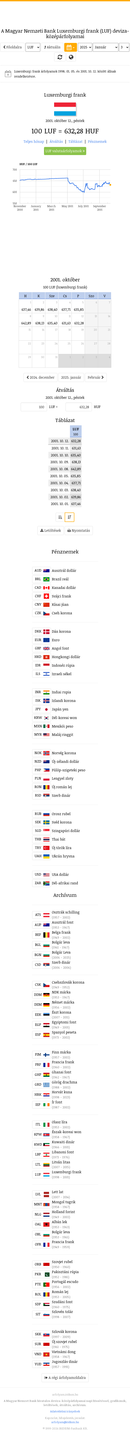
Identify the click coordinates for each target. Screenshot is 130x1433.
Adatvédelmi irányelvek (65, 1411)
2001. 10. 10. (60, 455)
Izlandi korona (64, 700)
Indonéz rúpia (63, 665)
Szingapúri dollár (66, 830)
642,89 (26, 323)
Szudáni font (62, 1301)
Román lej (60, 1291)
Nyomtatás (79, 530)
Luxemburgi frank (66, 1172)
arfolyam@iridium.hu (65, 1422)
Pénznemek (97, 141)
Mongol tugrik (63, 1202)
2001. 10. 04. (59, 483)
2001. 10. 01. (60, 503)
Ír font (57, 1102)
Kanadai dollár (64, 587)
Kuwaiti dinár (63, 1142)
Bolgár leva (61, 942)
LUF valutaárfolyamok (65, 150)
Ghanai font (61, 1072)
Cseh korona (62, 613)
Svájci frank (61, 596)
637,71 (66, 309)
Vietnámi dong (64, 1351)
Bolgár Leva (61, 952)
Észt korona (61, 1012)
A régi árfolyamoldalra (65, 1377)
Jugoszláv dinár (65, 1361)
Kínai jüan (60, 604)
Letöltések (50, 530)
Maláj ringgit (62, 734)
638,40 (52, 309)
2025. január (71, 377)
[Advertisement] (65, 12)
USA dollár (60, 874)
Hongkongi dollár (66, 656)
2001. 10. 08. (59, 468)
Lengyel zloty (62, 778)
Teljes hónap (34, 141)
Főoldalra (12, 47)
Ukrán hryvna (63, 856)
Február (96, 377)
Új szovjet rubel (64, 1341)
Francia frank (63, 1062)
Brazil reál (60, 579)
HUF (97, 406)
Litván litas (61, 1162)
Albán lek (59, 1221)
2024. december (40, 377)
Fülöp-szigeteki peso (68, 770)
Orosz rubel (61, 813)
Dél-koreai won (64, 717)
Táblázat (75, 141)
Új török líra (61, 847)
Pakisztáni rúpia (65, 1271)
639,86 (39, 309)
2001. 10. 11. (60, 448)
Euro (56, 640)
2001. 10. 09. (59, 461)
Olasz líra (59, 1122)
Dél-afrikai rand (65, 883)
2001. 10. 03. (60, 490)
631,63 (66, 323)
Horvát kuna (62, 1092)
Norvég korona (64, 753)
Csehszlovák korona (68, 982)
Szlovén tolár (62, 1311)
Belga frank (61, 932)
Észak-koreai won (66, 1131)
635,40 (52, 323)
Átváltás (56, 141)
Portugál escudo (65, 1281)
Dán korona (61, 631)
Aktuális (52, 47)
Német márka (63, 1002)
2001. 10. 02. (59, 497)
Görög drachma (64, 1082)
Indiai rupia (61, 692)
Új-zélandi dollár (65, 761)
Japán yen (60, 709)
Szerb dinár (61, 795)
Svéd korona (62, 822)
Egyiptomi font (64, 1022)
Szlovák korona (64, 1331)
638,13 (39, 323)
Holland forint (63, 1211)
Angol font (60, 648)
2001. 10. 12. (60, 440)
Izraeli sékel (61, 673)
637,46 (26, 309)
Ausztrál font (62, 922)
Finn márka (61, 1052)
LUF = (53, 406)
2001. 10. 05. (59, 476)
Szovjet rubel (62, 1261)
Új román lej (62, 787)
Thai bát (58, 839)
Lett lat (57, 1191)
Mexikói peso (62, 726)
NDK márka (61, 992)
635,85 (79, 309)
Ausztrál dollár (64, 570)
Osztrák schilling (66, 912)
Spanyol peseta (64, 1032)
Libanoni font (63, 1152)
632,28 (79, 323)
